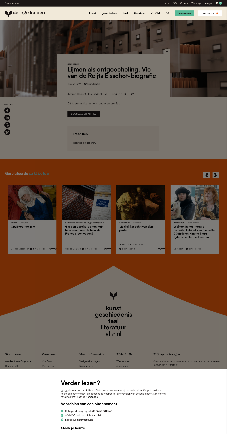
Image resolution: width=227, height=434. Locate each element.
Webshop (196, 3)
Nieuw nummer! (12, 3)
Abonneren (185, 13)
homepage (92, 396)
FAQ (175, 3)
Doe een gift (210, 13)
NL (166, 3)
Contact (184, 3)
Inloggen (208, 3)
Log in (64, 390)
